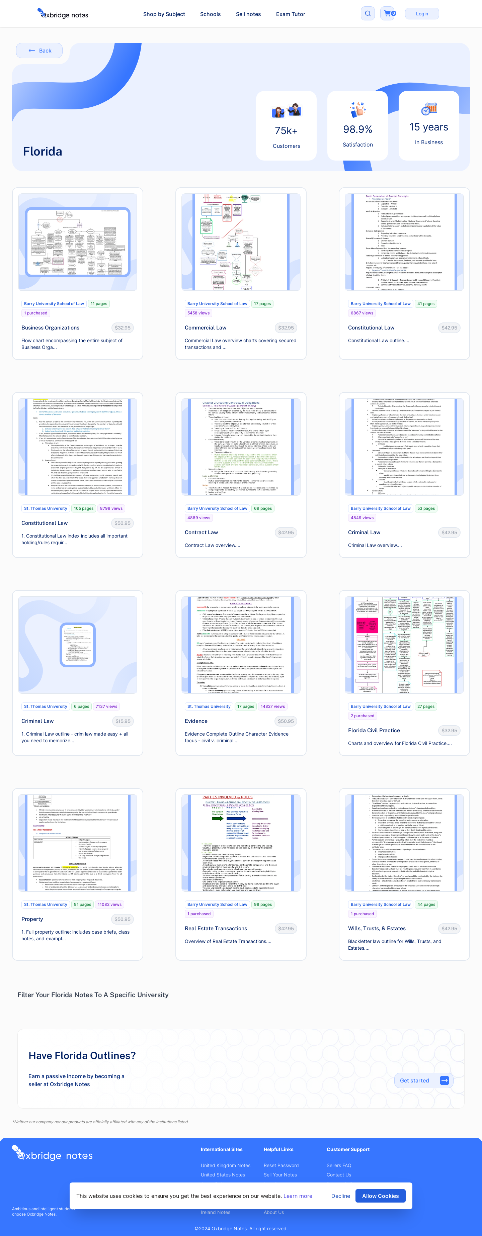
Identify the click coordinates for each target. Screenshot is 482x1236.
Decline (340, 1196)
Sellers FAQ (339, 1165)
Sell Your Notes (280, 1174)
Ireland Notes (215, 1212)
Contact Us (339, 1174)
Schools (210, 14)
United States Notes (223, 1174)
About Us (274, 1212)
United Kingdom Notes (225, 1165)
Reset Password (281, 1165)
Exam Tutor (290, 14)
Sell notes (248, 14)
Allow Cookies (380, 1196)
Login (422, 13)
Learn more (298, 1196)
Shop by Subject (164, 14)
